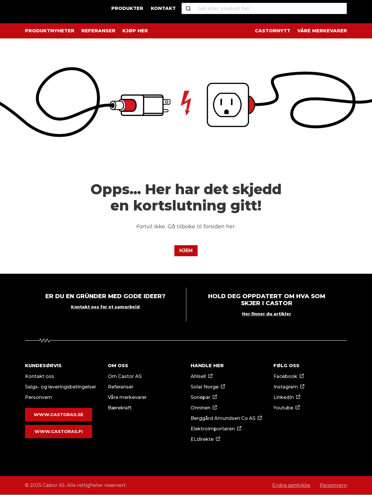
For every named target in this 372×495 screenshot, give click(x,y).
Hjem (186, 250)
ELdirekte (202, 439)
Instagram (285, 387)
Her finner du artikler (266, 314)
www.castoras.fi (58, 431)
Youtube (283, 408)
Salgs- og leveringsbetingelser (60, 387)
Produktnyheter (49, 30)
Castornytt (272, 30)
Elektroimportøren (213, 429)
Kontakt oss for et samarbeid (105, 307)
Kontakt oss (39, 376)
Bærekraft (120, 408)
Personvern (38, 397)
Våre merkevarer (322, 30)
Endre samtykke (291, 485)
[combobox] (267, 11)
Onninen (200, 408)
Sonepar (200, 397)
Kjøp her (135, 30)
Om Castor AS (125, 376)
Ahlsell (198, 376)
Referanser (98, 30)
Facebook (285, 376)
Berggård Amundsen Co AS (223, 418)
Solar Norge (205, 387)
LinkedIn (283, 397)
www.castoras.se (58, 415)
